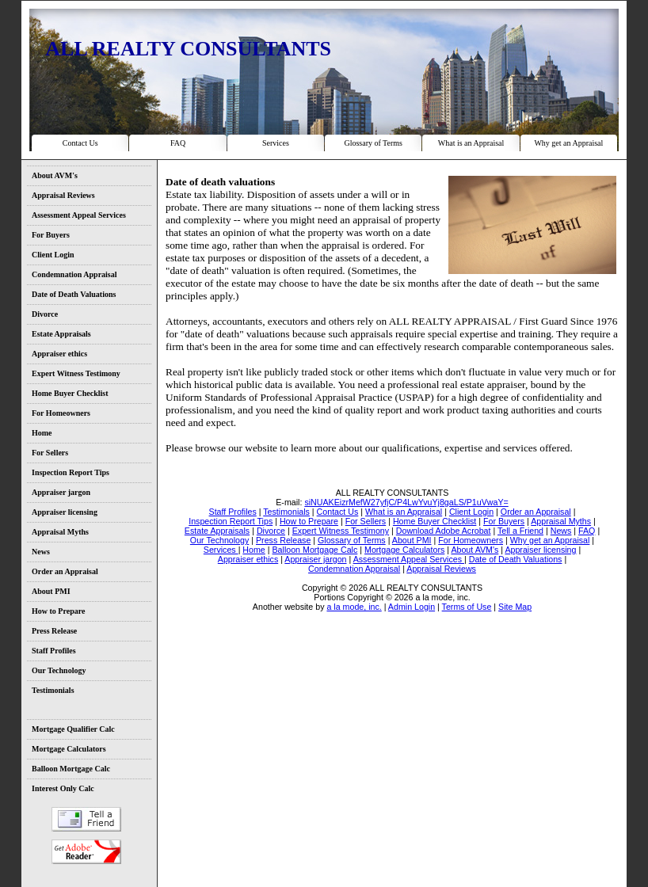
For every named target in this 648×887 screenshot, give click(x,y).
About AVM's (55, 175)
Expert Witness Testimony (76, 373)
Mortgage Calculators (69, 748)
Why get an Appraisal (568, 143)
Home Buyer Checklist (70, 393)
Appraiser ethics (59, 353)
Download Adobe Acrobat (86, 851)
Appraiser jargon (61, 492)
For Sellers (50, 452)
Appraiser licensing (64, 512)
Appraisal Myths (60, 531)
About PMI (51, 591)
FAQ (177, 143)
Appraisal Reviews (63, 195)
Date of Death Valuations (74, 294)
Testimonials (53, 690)
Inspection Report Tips (70, 472)
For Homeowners (61, 413)
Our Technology (59, 670)
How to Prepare (58, 611)
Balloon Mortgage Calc (71, 768)
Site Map (515, 606)
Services (275, 143)
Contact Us (80, 143)
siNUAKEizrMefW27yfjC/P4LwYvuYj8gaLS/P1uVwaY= (406, 502)
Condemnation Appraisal (74, 274)
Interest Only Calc (63, 788)
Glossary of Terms (373, 143)
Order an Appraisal (65, 571)
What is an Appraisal (471, 143)
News (41, 551)
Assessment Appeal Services (79, 215)
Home (42, 432)
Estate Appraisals (61, 333)
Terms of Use (467, 606)
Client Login (53, 254)
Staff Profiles (54, 650)
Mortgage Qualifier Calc (73, 729)
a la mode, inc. (353, 606)
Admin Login (411, 606)
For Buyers (51, 234)
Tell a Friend (86, 819)
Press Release (54, 630)
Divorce (45, 314)
